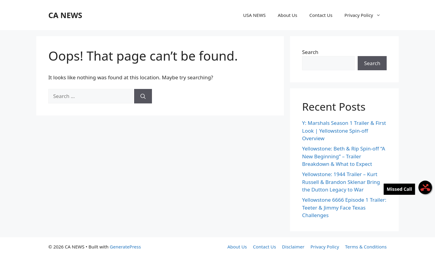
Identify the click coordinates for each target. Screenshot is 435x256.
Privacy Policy (365, 15)
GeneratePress (125, 247)
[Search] (143, 96)
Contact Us (320, 15)
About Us (287, 15)
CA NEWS (65, 15)
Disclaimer (293, 247)
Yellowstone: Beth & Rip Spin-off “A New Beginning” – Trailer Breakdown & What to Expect (343, 156)
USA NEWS (254, 15)
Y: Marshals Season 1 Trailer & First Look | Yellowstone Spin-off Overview (344, 130)
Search (310, 52)
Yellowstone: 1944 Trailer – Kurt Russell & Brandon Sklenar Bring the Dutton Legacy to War (341, 182)
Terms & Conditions (366, 247)
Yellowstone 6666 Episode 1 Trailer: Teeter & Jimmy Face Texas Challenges (344, 207)
